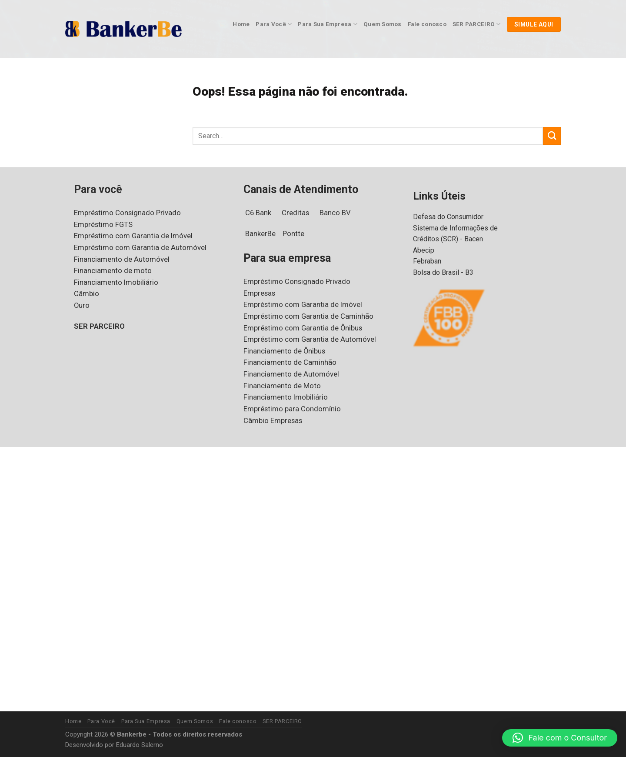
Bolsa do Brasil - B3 (443, 272)
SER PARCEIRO (473, 24)
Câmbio (86, 294)
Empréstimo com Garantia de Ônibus (303, 328)
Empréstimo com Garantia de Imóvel (132, 236)
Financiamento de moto (112, 271)
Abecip (423, 250)
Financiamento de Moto (281, 386)
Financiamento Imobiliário (115, 282)
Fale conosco (422, 24)
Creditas (298, 213)
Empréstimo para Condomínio (291, 409)
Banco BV (340, 213)
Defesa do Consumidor (448, 216)
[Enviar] (552, 136)
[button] (559, 738)
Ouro (82, 305)
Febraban (428, 261)
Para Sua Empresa (323, 24)
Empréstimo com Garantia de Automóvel (138, 247)
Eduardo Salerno (141, 745)
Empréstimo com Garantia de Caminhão (308, 316)
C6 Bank (259, 213)
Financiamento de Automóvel (120, 259)
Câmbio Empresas (273, 421)
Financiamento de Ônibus (284, 351)
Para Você (271, 24)
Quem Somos (378, 24)
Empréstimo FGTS (104, 224)
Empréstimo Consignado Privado (127, 213)
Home (239, 24)
